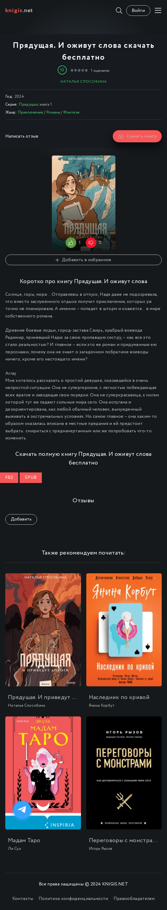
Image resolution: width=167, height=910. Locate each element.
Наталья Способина (83, 81)
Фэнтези (71, 112)
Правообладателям (134, 898)
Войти (138, 10)
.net (19, 10)
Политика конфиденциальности (73, 898)
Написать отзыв (21, 136)
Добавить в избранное (83, 260)
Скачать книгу (137, 136)
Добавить (21, 519)
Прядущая (28, 104)
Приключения (30, 112)
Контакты (22, 898)
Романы (53, 112)
